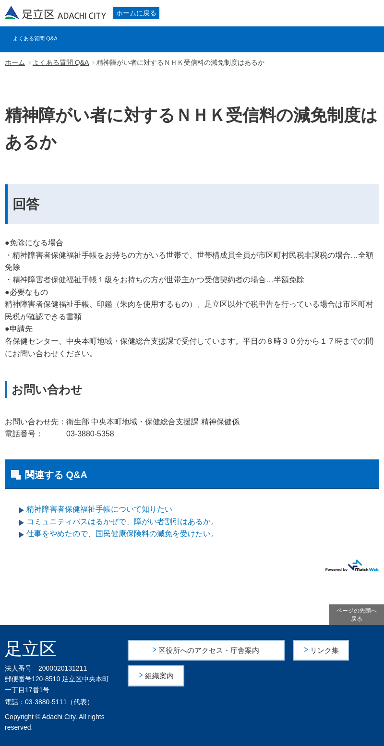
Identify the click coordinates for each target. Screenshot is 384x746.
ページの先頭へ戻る (356, 614)
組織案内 (160, 675)
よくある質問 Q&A (35, 38)
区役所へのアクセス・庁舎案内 (209, 650)
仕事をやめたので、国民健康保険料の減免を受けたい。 (122, 533)
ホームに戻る (136, 13)
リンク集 (325, 650)
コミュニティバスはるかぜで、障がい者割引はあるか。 (122, 521)
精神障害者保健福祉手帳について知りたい (99, 509)
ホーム (15, 62)
